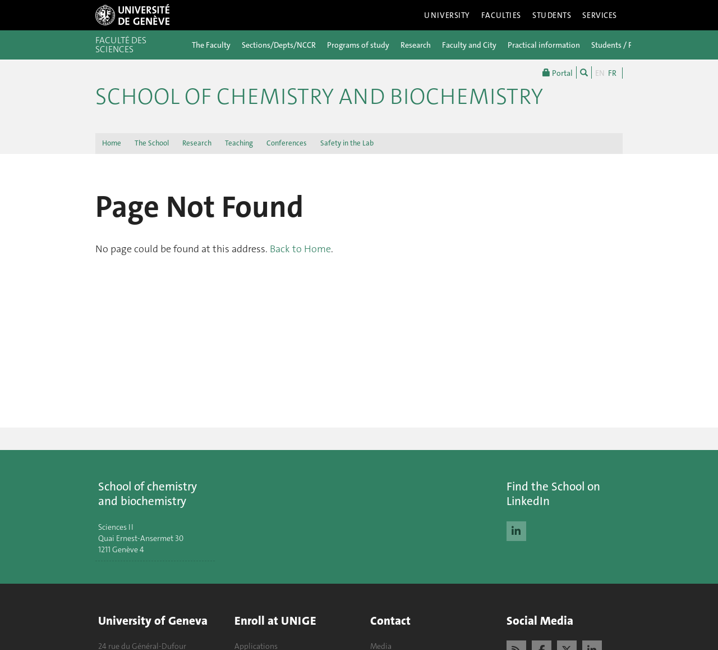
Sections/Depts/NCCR (279, 45)
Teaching (239, 143)
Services (599, 15)
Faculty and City (469, 45)
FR (612, 73)
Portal (557, 72)
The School (152, 143)
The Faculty (211, 45)
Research (416, 45)
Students (552, 15)
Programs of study (358, 45)
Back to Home (300, 249)
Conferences (286, 143)
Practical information (544, 45)
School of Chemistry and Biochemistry (319, 96)
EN (600, 73)
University (447, 15)
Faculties (501, 15)
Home (111, 143)
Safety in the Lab (347, 143)
